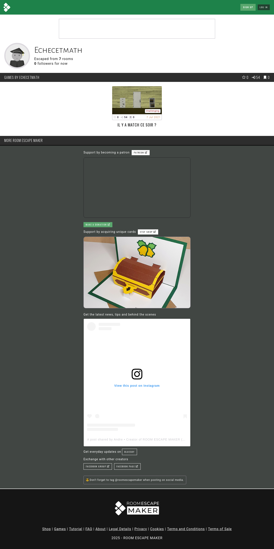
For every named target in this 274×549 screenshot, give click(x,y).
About (100, 529)
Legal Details (120, 529)
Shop (46, 529)
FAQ (88, 529)
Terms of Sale (220, 529)
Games (60, 529)
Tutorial (75, 529)
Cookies (157, 529)
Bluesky (129, 451)
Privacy (140, 529)
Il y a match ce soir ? (137, 125)
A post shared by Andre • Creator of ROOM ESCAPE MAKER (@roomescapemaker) (151, 439)
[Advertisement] (137, 28)
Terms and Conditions (186, 529)
